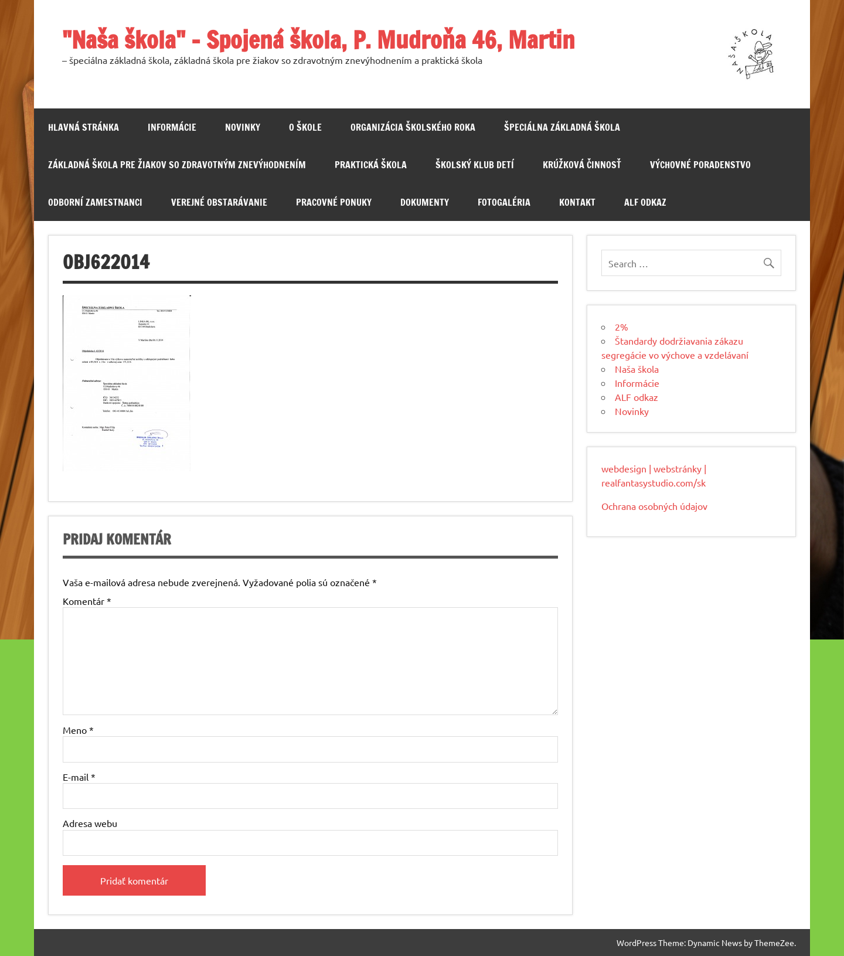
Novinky (242, 127)
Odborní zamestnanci (95, 202)
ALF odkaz (645, 202)
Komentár (87, 600)
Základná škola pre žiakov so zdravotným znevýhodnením (177, 164)
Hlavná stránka (83, 127)
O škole (305, 127)
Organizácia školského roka (412, 127)
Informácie (172, 127)
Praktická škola (371, 164)
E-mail (79, 776)
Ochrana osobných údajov (654, 506)
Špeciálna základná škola (562, 127)
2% (621, 326)
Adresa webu (90, 823)
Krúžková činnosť (582, 164)
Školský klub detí (474, 164)
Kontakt (577, 202)
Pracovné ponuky (334, 202)
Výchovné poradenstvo (700, 164)
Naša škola (637, 369)
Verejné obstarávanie (219, 202)
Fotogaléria (504, 202)
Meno (78, 729)
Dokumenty (424, 202)
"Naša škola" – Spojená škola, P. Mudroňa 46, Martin (318, 39)
